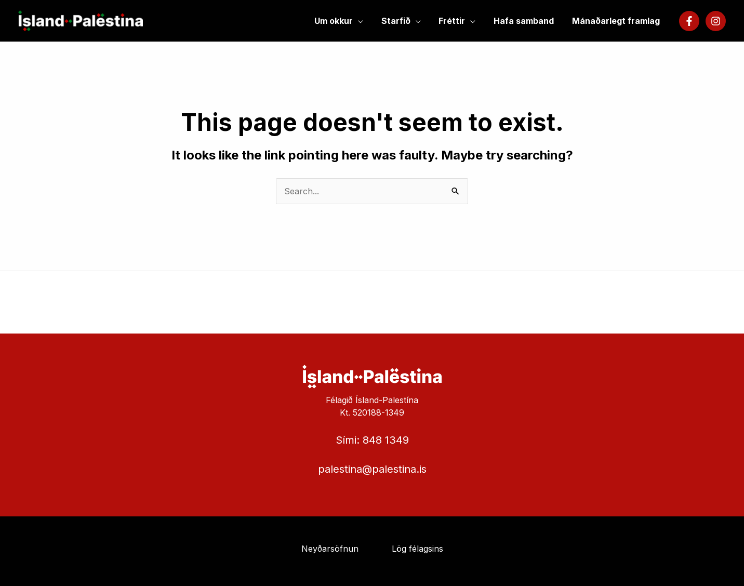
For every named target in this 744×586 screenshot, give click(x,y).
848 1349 (386, 440)
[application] (364, 21)
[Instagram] (716, 21)
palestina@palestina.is (372, 469)
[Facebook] (689, 21)
